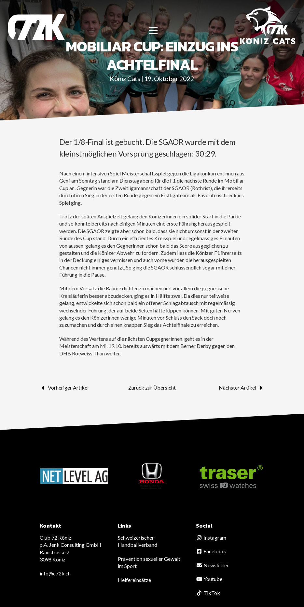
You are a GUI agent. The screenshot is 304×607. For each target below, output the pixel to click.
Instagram (211, 537)
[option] (74, 476)
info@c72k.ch (55, 573)
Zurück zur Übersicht (152, 387)
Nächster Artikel (241, 387)
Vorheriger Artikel (64, 387)
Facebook (211, 551)
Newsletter (212, 565)
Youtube (209, 579)
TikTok (208, 593)
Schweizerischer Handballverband (137, 541)
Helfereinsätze (134, 580)
